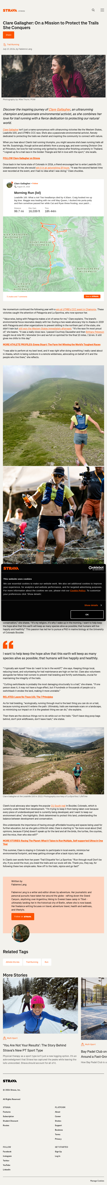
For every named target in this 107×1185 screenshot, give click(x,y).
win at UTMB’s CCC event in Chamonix (76, 309)
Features (7, 1112)
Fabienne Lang (25, 49)
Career (58, 1116)
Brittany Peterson (95, 331)
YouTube (6, 1165)
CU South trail (58, 805)
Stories (58, 1121)
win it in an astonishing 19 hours (52, 167)
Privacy (58, 1139)
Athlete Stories (12, 962)
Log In (57, 1156)
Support (58, 1125)
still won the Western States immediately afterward (45, 328)
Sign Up (58, 1151)
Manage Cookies (97, 1181)
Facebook (7, 1151)
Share (8, 35)
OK (87, 614)
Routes (6, 1125)
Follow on (22, 916)
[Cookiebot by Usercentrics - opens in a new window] (91, 568)
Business (59, 1130)
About (57, 1112)
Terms (57, 1134)
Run (46, 962)
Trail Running (32, 962)
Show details (91, 605)
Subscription (8, 1116)
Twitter (6, 1160)
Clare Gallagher (10, 129)
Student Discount (10, 1121)
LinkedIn (6, 1169)
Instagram (7, 1156)
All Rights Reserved (11, 1099)
